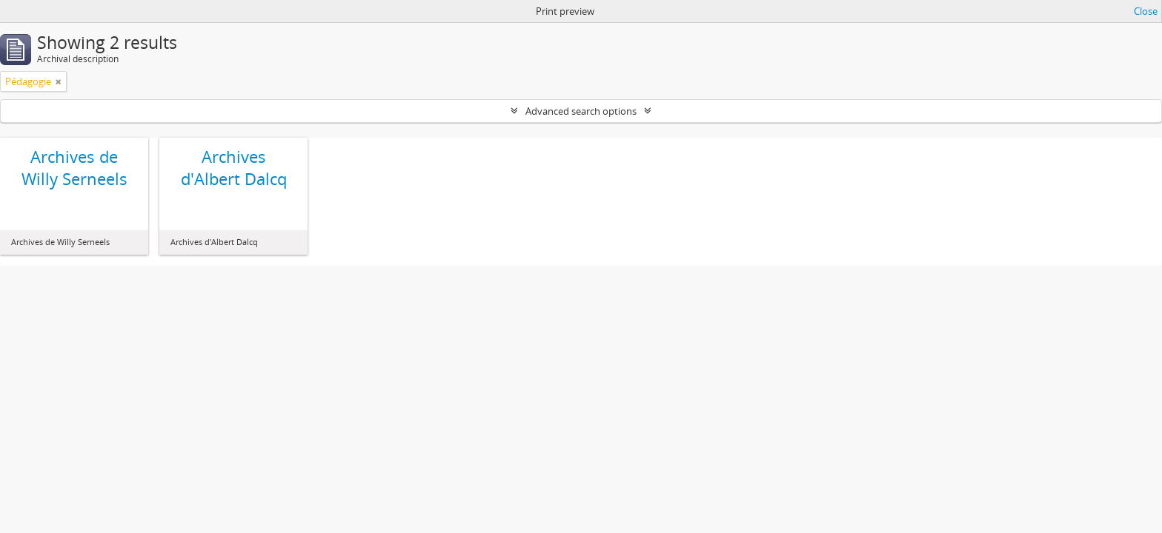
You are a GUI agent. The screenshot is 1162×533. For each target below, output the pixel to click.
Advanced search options (581, 111)
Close (1146, 11)
